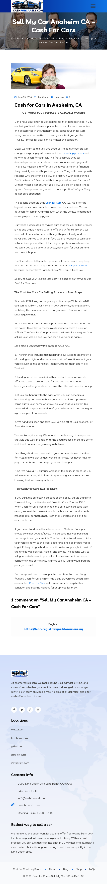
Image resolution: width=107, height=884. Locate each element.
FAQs (92, 869)
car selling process (73, 153)
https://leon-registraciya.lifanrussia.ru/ (53, 629)
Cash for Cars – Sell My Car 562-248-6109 (58, 876)
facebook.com (19, 738)
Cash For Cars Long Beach (27, 869)
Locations (59, 97)
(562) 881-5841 (28, 790)
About (52, 869)
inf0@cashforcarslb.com (32, 798)
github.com (17, 746)
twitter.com (18, 729)
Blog (65, 869)
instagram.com (20, 763)
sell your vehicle (77, 265)
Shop (79, 869)
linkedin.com (18, 754)
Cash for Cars (53, 202)
